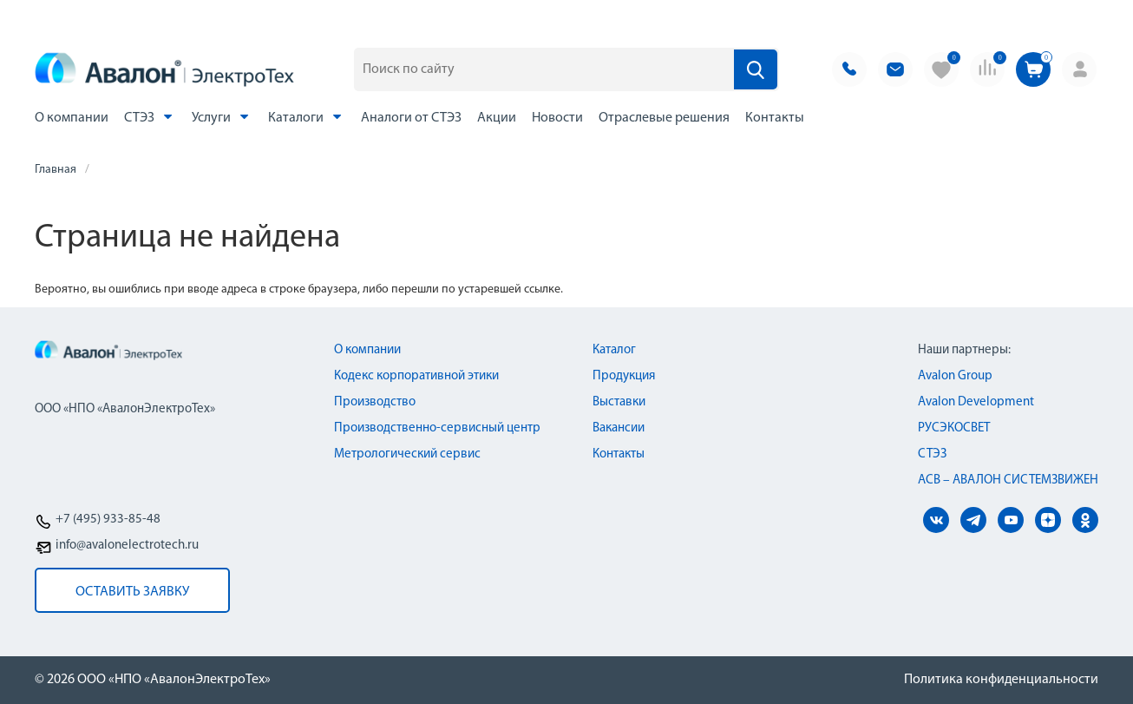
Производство (375, 402)
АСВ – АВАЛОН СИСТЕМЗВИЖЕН (1008, 480)
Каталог (614, 350)
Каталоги (306, 117)
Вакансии (619, 428)
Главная (55, 169)
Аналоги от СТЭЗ (411, 118)
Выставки (619, 402)
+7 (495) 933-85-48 (108, 519)
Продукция (624, 376)
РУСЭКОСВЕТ (954, 428)
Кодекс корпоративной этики (416, 376)
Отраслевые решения (664, 118)
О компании (71, 118)
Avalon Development (976, 402)
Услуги (222, 117)
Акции (496, 118)
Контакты (774, 118)
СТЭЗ (150, 117)
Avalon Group (955, 376)
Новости (557, 118)
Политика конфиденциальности (1001, 680)
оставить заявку (132, 592)
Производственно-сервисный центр (437, 428)
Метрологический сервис (407, 454)
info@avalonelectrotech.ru (127, 545)
